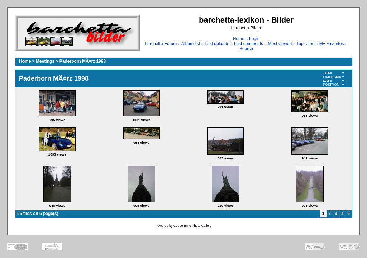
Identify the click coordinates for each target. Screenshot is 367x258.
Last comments (248, 43)
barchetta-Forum (161, 43)
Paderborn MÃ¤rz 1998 (82, 61)
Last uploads (217, 43)
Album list (190, 43)
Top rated (305, 43)
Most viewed (280, 43)
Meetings (45, 61)
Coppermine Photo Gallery (192, 226)
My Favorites (331, 43)
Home (238, 38)
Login (254, 38)
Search (246, 48)
